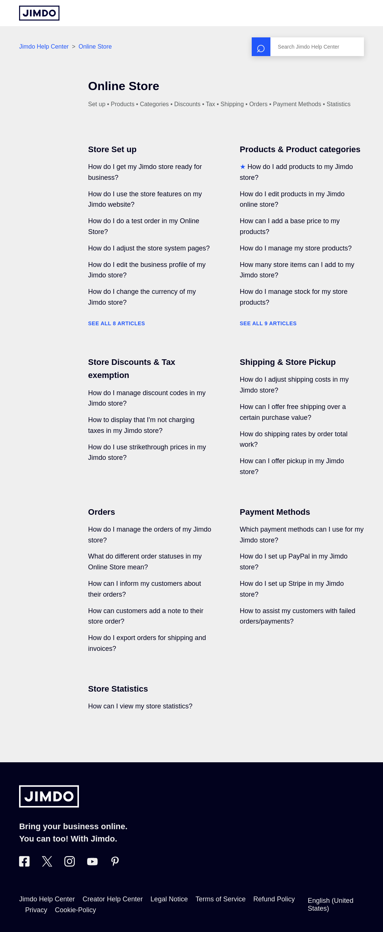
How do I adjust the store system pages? (149, 248)
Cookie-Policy (75, 910)
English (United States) (330, 904)
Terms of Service (221, 899)
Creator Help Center (113, 899)
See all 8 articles (116, 323)
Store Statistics (118, 688)
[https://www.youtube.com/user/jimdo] (92, 864)
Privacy (36, 910)
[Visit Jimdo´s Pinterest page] (115, 864)
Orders (101, 512)
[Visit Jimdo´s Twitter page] (47, 864)
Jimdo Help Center (44, 46)
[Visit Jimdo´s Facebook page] (24, 864)
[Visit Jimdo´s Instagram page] (69, 864)
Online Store (95, 46)
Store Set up (112, 149)
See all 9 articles (268, 323)
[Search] (308, 46)
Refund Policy (274, 899)
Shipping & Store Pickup (288, 362)
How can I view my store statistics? (140, 706)
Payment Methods (275, 512)
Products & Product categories (300, 149)
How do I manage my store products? (296, 248)
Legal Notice (169, 899)
